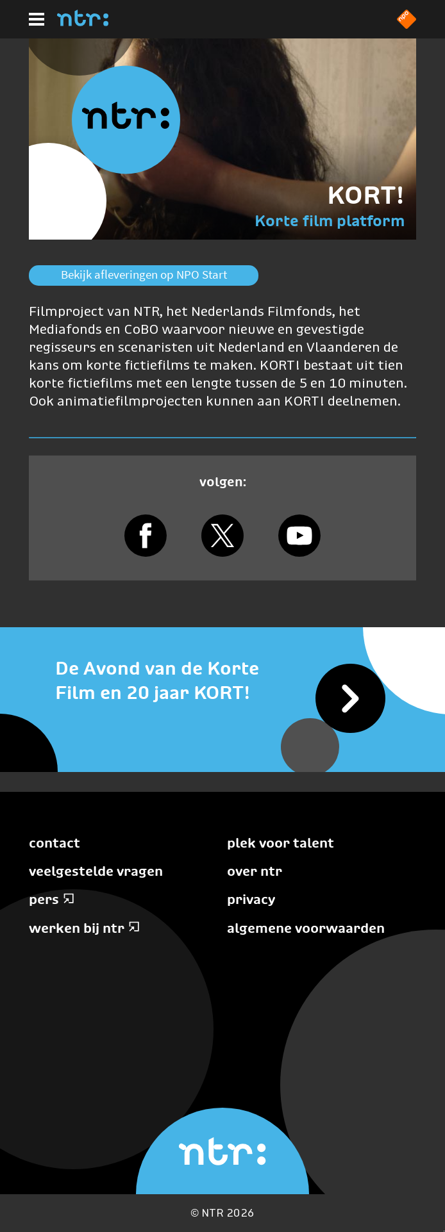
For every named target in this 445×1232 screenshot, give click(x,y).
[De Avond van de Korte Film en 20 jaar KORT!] (222, 681)
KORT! (366, 195)
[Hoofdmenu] (36, 19)
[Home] (82, 22)
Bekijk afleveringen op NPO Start (144, 274)
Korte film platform (330, 221)
